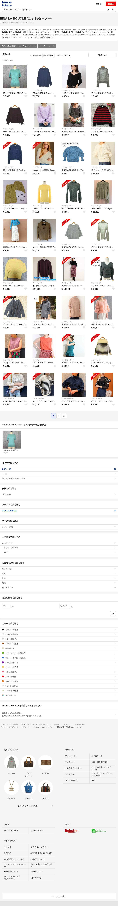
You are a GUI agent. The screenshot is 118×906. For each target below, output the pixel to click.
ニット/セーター (47, 46)
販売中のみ (36, 55)
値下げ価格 (59, 494)
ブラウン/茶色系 (59, 644)
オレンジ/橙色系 (59, 681)
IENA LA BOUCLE (59, 511)
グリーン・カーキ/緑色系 (59, 653)
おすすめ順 (48, 55)
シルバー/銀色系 (59, 686)
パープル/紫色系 (59, 662)
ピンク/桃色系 (59, 672)
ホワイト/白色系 (59, 634)
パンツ (60, 552)
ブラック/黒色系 (59, 630)
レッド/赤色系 (59, 676)
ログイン (99, 4)
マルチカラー (59, 695)
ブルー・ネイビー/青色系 (59, 658)
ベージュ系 (59, 648)
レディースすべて (60, 548)
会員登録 (110, 4)
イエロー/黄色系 (59, 667)
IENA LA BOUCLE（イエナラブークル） (18, 46)
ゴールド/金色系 (59, 691)
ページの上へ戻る (59, 896)
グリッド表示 (63, 55)
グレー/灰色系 (59, 639)
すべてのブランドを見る (27, 806)
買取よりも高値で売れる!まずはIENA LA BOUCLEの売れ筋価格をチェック (59, 714)
